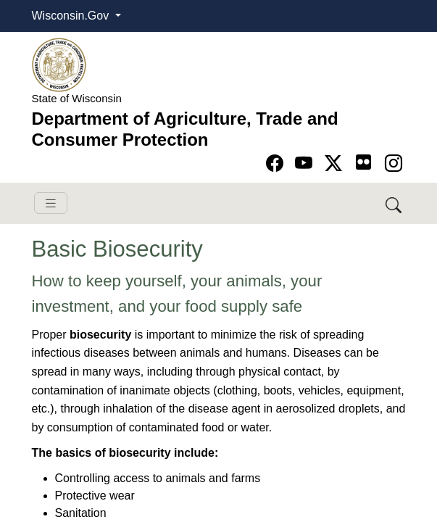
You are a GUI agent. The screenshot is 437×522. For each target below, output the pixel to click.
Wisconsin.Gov (72, 15)
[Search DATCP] (395, 203)
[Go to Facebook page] (277, 163)
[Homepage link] (59, 64)
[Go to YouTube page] (306, 163)
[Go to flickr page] (363, 162)
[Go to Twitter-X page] (336, 163)
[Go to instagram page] (393, 163)
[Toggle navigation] (50, 203)
